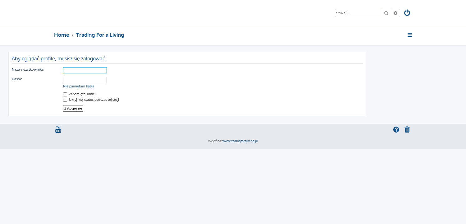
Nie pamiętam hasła (124, 86)
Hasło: (62, 79)
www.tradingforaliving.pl (240, 141)
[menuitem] (407, 13)
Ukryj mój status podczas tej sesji (137, 99)
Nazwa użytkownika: (73, 69)
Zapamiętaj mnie (124, 94)
